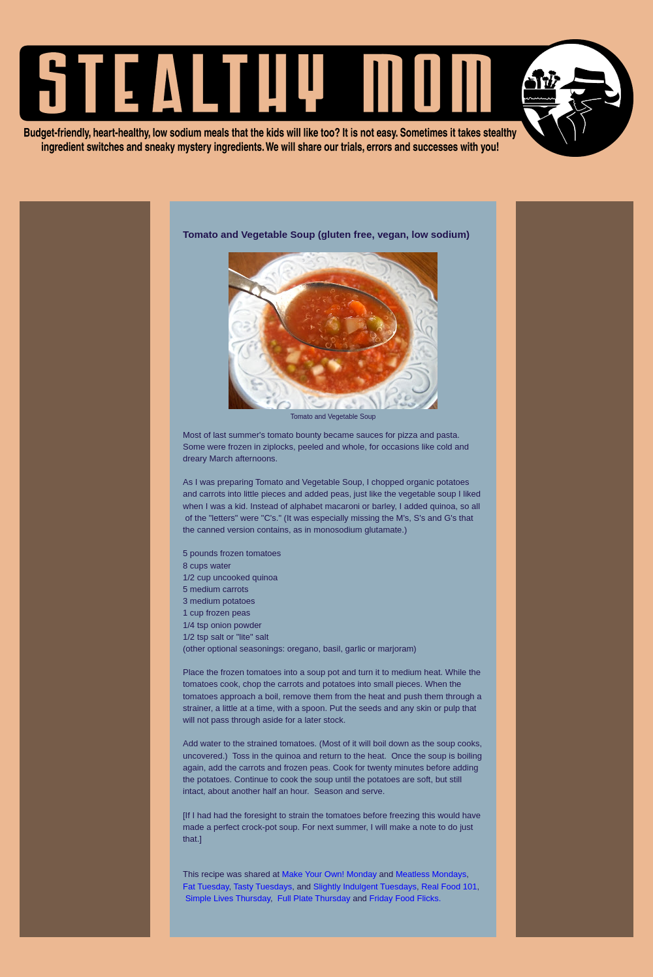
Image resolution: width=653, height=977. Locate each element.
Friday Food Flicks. (405, 898)
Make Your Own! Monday (329, 874)
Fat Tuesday (206, 886)
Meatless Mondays (431, 874)
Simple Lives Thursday (227, 898)
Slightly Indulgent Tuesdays (365, 886)
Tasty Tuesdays (263, 886)
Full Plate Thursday (314, 898)
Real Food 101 (449, 886)
